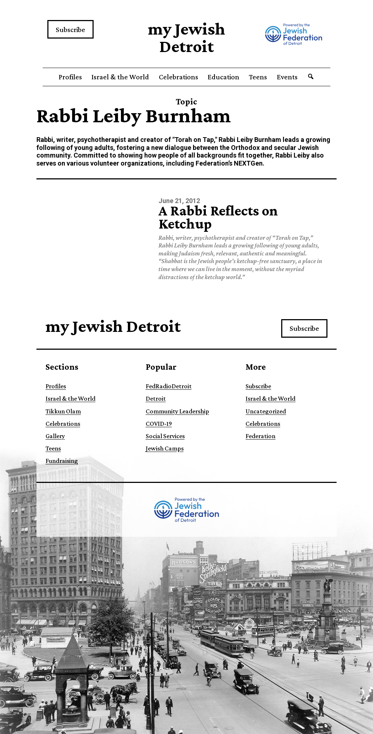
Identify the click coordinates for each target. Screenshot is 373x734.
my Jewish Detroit (186, 37)
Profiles (70, 77)
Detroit (156, 398)
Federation (260, 436)
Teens (258, 77)
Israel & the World (120, 77)
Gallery (55, 436)
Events (287, 77)
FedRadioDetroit (169, 386)
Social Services (165, 436)
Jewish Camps (165, 448)
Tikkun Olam (63, 411)
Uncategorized (266, 411)
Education (223, 77)
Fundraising (62, 460)
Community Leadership (177, 411)
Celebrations (178, 77)
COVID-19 (159, 423)
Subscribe (70, 29)
